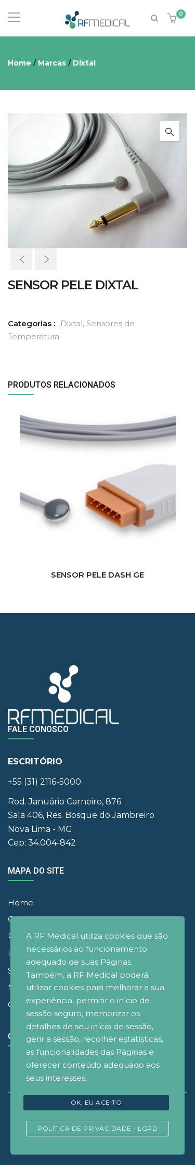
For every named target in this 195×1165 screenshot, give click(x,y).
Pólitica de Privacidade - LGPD (97, 1128)
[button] (173, 19)
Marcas (52, 63)
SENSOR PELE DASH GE (97, 575)
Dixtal (84, 63)
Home (19, 63)
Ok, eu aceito (96, 1102)
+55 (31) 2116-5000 (44, 782)
